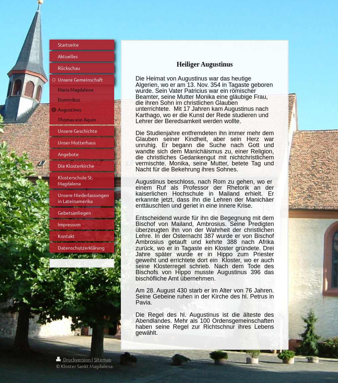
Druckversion (74, 359)
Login (276, 359)
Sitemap (102, 359)
